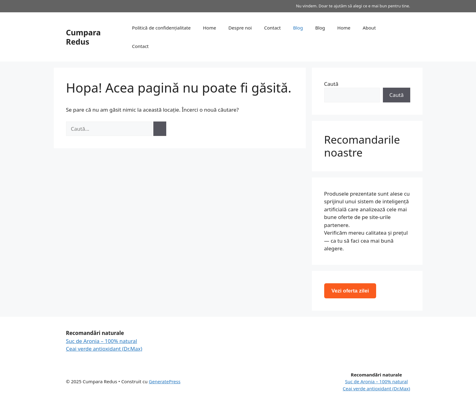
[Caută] (159, 128)
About (369, 28)
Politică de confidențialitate (161, 28)
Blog (298, 28)
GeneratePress (164, 381)
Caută (331, 83)
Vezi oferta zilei (350, 291)
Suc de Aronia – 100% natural (101, 340)
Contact (272, 28)
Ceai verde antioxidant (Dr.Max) (104, 348)
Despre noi (240, 28)
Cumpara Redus (83, 37)
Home (209, 28)
